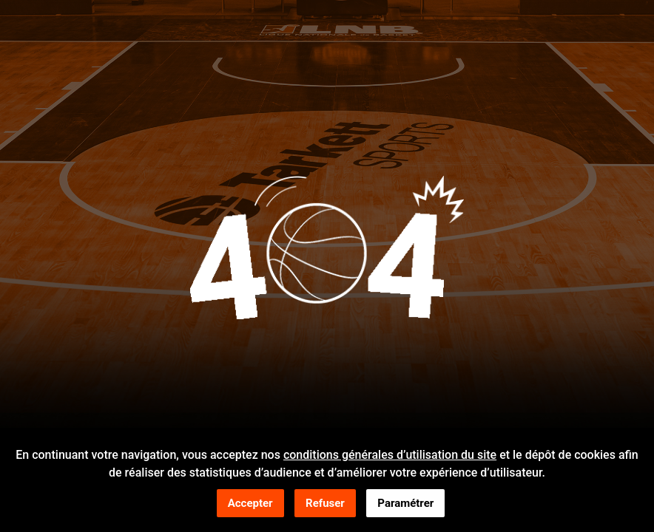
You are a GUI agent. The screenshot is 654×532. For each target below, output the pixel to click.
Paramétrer (405, 504)
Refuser (325, 504)
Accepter (250, 504)
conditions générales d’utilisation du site (389, 456)
